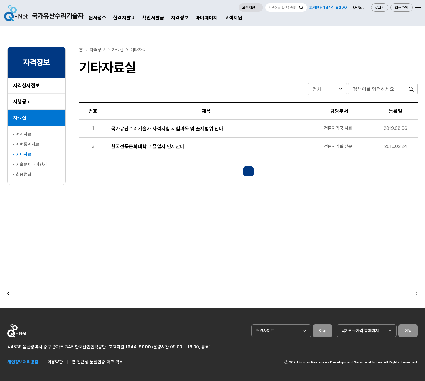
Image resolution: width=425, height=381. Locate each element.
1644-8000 (138, 347)
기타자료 (23, 154)
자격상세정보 (26, 85)
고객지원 (233, 18)
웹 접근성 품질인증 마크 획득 (97, 362)
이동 (322, 330)
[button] (8, 294)
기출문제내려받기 (31, 164)
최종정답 (23, 174)
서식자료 (23, 134)
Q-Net (358, 7)
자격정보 (180, 18)
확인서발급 (153, 18)
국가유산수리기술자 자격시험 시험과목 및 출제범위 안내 (167, 128)
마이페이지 (206, 18)
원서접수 (97, 18)
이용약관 (55, 362)
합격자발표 (124, 18)
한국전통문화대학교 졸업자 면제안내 (148, 146)
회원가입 (401, 7)
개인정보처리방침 (22, 362)
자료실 (19, 118)
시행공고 (22, 101)
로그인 (380, 7)
